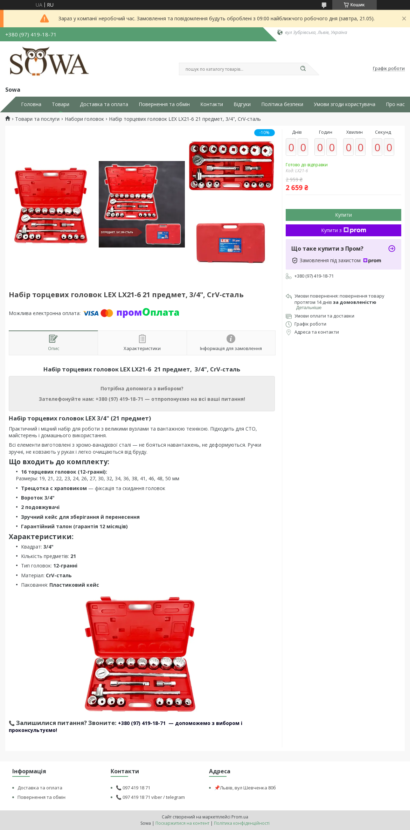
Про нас (395, 104)
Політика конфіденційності (242, 823)
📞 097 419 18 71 (133, 787)
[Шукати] (303, 69)
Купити (343, 214)
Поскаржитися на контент (182, 823)
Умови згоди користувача (344, 104)
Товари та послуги (37, 119)
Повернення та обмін (164, 104)
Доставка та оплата (104, 104)
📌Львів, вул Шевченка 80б (245, 787)
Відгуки (242, 104)
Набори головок (84, 119)
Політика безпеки (282, 104)
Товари (60, 104)
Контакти (211, 104)
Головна (31, 104)
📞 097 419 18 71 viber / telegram (150, 797)
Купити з (343, 230)
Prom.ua (239, 817)
